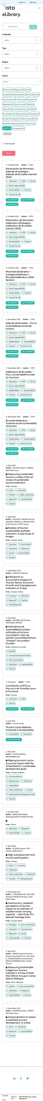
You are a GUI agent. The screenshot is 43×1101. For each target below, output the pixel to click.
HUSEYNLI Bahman (20, 573)
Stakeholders (14, 341)
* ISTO (30, 165)
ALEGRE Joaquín (19, 848)
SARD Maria (17, 851)
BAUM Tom (21, 956)
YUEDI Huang (22, 524)
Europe (14, 486)
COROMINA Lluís (19, 894)
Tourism (27, 190)
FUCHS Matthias (19, 754)
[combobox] (21, 26)
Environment (26, 544)
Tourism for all (14, 194)
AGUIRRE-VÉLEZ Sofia (21, 620)
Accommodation (15, 776)
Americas (15, 647)
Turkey (20, 591)
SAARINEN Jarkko (19, 1010)
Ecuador (23, 647)
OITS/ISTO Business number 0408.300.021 (27, 1098)
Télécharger (27, 200)
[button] (3, 90)
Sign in (22, 2)
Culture (12, 986)
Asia (13, 982)
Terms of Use (13, 1098)
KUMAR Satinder (26, 816)
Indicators (13, 181)
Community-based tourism (19, 655)
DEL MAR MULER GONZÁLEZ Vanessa (20, 895)
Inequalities (13, 785)
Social (32, 181)
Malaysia (19, 982)
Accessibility (13, 734)
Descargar (12, 204)
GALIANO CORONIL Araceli (23, 519)
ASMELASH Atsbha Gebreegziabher (16, 815)
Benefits (12, 651)
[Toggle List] (39, 81)
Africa (13, 824)
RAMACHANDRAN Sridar (15, 961)
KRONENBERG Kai (13, 756)
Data (11, 490)
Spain (20, 540)
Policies (12, 494)
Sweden (21, 772)
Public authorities (26, 494)
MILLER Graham (19, 467)
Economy (12, 544)
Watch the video (13, 739)
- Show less (7, 134)
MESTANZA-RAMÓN (14, 622)
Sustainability (14, 190)
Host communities (16, 660)
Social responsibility (17, 185)
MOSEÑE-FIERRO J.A (14, 521)
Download (12, 200)
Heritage (12, 924)
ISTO (23, 181)
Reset (8, 153)
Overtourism (26, 929)
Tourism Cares (18, 723)
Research (12, 499)
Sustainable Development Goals (21, 794)
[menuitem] (35, 2)
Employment (14, 781)
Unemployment (15, 604)
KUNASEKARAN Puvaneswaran (20, 958)
